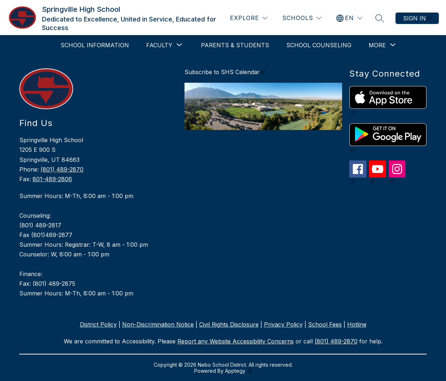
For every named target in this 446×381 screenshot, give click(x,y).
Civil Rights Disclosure (229, 324)
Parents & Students (235, 45)
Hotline (356, 324)
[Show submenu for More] (377, 45)
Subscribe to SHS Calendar (222, 72)
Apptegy (236, 371)
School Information (95, 45)
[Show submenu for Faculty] (159, 45)
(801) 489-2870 (61, 169)
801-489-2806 (52, 179)
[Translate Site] (349, 18)
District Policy (98, 324)
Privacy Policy (283, 324)
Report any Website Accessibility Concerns (235, 341)
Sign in (414, 18)
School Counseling (318, 45)
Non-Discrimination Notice (158, 324)
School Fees (325, 324)
